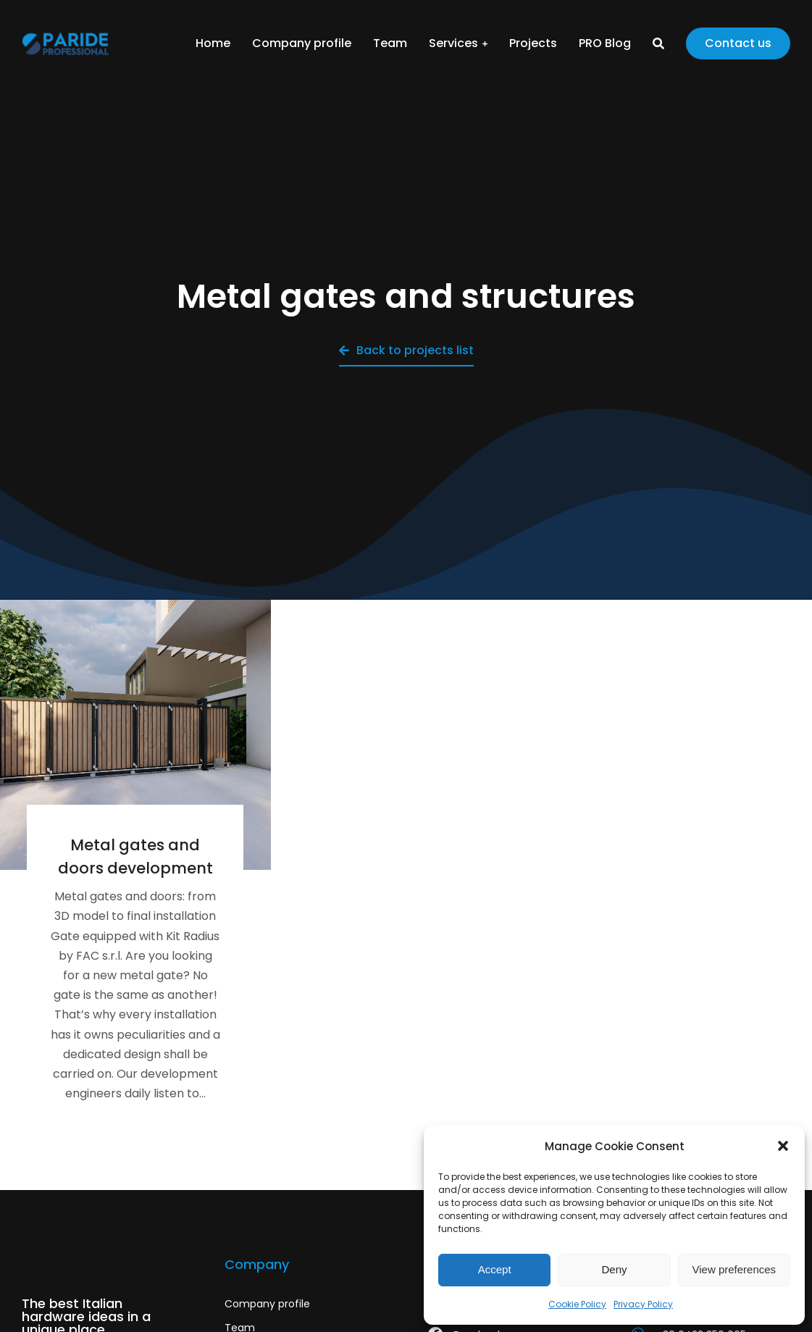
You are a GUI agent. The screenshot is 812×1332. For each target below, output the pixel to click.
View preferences (734, 1269)
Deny (614, 1269)
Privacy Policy (643, 1304)
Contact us (738, 43)
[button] (783, 1146)
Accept (494, 1269)
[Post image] (135, 735)
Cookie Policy (577, 1304)
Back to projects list (406, 350)
